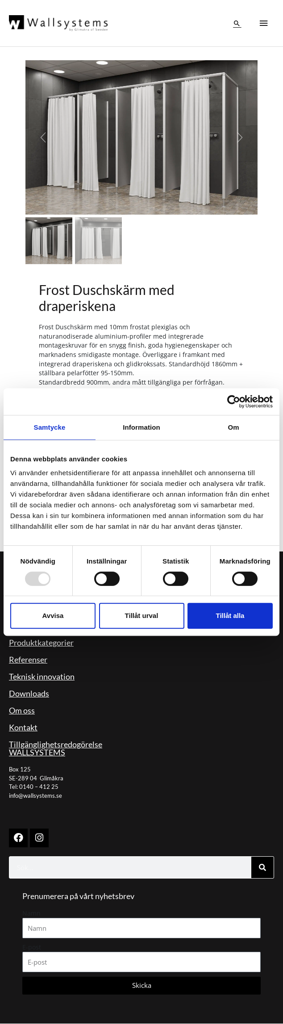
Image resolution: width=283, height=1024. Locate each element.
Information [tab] (141, 427)
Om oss (22, 711)
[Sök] (262, 868)
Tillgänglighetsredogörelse (55, 745)
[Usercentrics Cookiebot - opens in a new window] (234, 401)
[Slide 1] (48, 241)
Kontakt (23, 728)
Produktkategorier (41, 643)
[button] (237, 24)
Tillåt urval (141, 615)
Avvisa (53, 615)
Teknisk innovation (42, 677)
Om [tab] (233, 427)
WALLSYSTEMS (37, 753)
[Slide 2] (98, 241)
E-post (31, 947)
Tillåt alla (230, 615)
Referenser (28, 660)
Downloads (29, 694)
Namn (31, 913)
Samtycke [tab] (50, 427)
